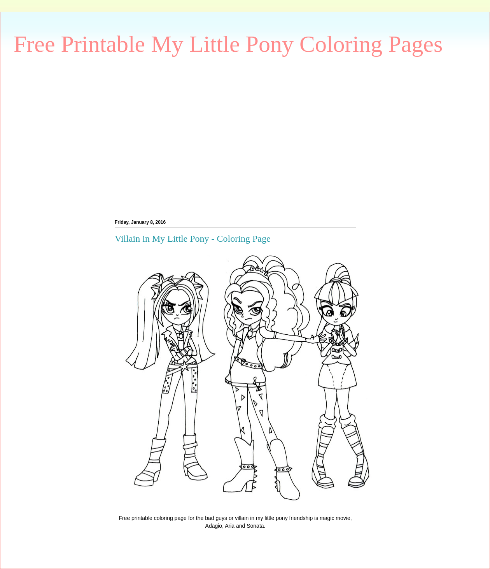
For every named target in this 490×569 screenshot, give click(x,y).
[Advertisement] (73, 136)
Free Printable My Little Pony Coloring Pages (228, 44)
